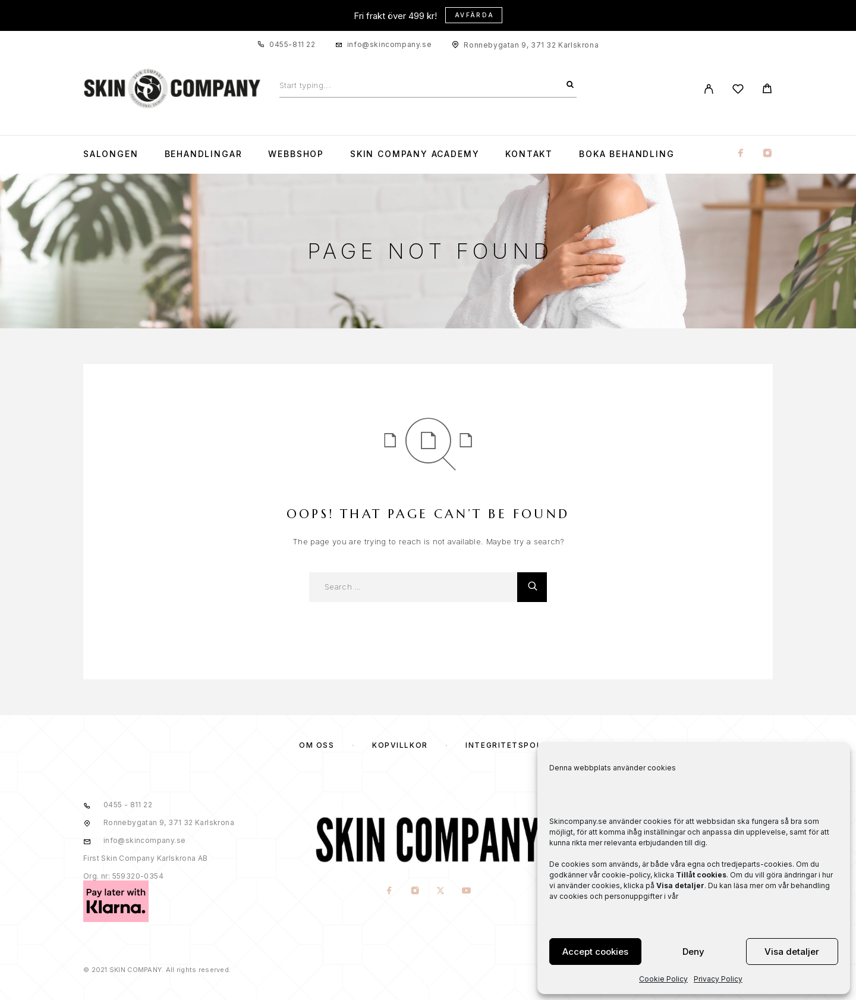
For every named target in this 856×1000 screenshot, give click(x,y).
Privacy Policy (718, 978)
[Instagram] (767, 153)
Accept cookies (595, 951)
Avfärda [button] (475, 14)
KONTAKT (529, 154)
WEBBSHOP (296, 154)
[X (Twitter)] (441, 890)
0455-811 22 (292, 44)
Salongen (111, 154)
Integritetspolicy (511, 745)
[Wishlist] (738, 90)
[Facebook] (740, 153)
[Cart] (767, 90)
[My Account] (708, 89)
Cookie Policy (663, 978)
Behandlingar (204, 154)
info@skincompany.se (389, 44)
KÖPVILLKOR (400, 745)
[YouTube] (466, 890)
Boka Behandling (626, 154)
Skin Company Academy (414, 154)
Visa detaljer (791, 951)
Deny (693, 951)
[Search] (570, 85)
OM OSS (316, 745)
